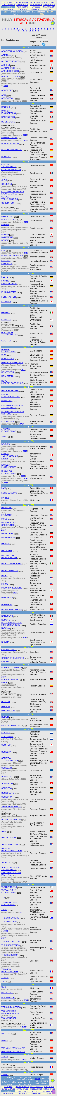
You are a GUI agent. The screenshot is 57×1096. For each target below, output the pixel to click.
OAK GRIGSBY (8, 649)
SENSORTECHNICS (11, 806)
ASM (3, 95)
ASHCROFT (7, 90)
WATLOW (5, 1033)
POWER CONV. (22, 7)
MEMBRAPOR (8, 537)
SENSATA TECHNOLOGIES (9, 759)
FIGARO (5, 281)
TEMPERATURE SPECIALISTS (9, 903)
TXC (3, 981)
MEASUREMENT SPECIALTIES (9, 524)
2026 (26, 222)
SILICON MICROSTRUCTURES (11, 849)
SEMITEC (5, 745)
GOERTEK (6, 341)
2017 (26, 1000)
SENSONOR (7, 797)
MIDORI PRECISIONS (11, 588)
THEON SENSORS (10, 918)
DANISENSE (7, 216)
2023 (15, 593)
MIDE (4, 575)
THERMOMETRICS (10, 945)
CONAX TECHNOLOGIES (9, 198)
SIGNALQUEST (8, 837)
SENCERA (6, 752)
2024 (5, 483)
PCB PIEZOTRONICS (11, 667)
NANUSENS (7, 616)
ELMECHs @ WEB (8, 5)
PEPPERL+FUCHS (10, 679)
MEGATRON (7, 533)
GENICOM (6, 320)
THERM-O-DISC (9, 922)
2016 (26, 253)
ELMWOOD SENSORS (12, 255)
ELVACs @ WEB (22, 5)
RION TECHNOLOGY (11, 725)
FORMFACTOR (8, 297)
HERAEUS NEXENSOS (12, 362)
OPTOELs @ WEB (36, 2)
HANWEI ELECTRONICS (8, 350)
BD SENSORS (8, 122)
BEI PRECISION (9, 137)
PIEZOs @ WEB (36, 5)
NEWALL (5, 628)
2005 (23, 476)
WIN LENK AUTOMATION (13, 1048)
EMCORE (5, 261)
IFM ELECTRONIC (10, 390)
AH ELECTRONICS (10, 61)
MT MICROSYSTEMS (11, 609)
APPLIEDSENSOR (10, 71)
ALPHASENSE (8, 68)
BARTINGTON (8, 117)
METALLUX (6, 550)
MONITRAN (6, 604)
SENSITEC (6, 788)
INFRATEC (6, 400)
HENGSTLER (7, 359)
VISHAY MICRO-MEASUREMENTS (10, 1012)
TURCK (5, 978)
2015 (25, 135)
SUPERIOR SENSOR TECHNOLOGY (11, 868)
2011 (24, 1027)
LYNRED (5, 498)
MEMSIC (5, 543)
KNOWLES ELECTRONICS (8, 472)
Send (37, 1079)
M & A (49, 9)
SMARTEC (6, 862)
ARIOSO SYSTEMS (10, 76)
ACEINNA (5, 55)
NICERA (5, 642)
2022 (5, 86)
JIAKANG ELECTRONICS (8, 430)
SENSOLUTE (7, 793)
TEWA (4, 909)
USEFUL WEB (36, 9)
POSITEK (5, 701)
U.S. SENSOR (8, 997)
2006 (5, 931)
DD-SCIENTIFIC (9, 219)
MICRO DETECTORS (11, 563)
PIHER (4, 682)
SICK (3, 831)
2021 (25, 140)
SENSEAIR (6, 768)
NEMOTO (5, 620)
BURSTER (6, 157)
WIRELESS (36, 7)
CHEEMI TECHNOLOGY (8, 165)
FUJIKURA (6, 302)
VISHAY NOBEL (8, 1018)
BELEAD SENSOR (10, 144)
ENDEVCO (6, 264)
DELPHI (5, 224)
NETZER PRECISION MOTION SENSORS (11, 624)
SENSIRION (7, 783)
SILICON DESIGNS (10, 844)
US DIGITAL (7, 993)
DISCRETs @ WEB (22, 2)
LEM (3, 488)
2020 (3, 677)
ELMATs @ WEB (49, 5)
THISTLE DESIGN (9, 955)
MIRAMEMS (7, 597)
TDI (3, 897)
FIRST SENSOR (9, 284)
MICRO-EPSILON (9, 570)
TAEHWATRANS (9, 887)
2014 (25, 478)
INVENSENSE (8, 421)
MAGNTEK (6, 507)
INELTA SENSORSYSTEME (10, 395)
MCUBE (5, 519)
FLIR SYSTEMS (8, 292)
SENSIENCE (7, 776)
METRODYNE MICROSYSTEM (9, 556)
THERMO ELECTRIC (11, 941)
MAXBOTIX (6, 515)
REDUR (5, 717)
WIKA (4, 1040)
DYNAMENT (7, 237)
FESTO (4, 277)
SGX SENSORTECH (11, 819)
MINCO (4, 584)
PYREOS (5, 706)
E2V (3, 250)
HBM (3, 355)
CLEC (4, 180)
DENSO (5, 234)
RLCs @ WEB (49, 2)
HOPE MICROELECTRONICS (12, 382)
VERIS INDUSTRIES (11, 1007)
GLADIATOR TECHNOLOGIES (9, 333)
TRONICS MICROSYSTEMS (9, 970)
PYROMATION (8, 710)
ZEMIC (4, 1074)
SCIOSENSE (7, 736)
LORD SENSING (9, 493)
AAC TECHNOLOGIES (12, 51)
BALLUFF (5, 107)
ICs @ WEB (8, 2)
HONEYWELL (7, 372)
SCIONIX (5, 733)
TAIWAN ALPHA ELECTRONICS (8, 891)
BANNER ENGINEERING (8, 112)
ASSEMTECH (7, 98)
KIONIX (4, 459)
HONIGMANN (7, 376)
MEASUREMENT (49, 7)
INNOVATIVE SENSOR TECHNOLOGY (12, 406)
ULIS (3, 987)
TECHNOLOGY (8, 9)
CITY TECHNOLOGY (11, 169)
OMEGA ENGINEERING (12, 658)
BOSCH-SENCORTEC (11, 149)
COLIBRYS (6, 184)
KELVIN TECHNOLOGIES (9, 454)
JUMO (4, 436)
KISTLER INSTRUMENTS (8, 466)
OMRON (5, 662)
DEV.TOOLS (22, 9)
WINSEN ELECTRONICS (13, 1051)
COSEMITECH (8, 203)
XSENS (4, 1057)
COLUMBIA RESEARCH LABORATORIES (12, 192)
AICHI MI (5, 65)
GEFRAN (5, 312)
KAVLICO (5, 444)
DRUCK (5, 240)
